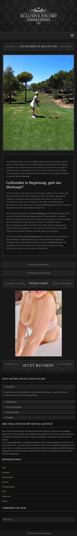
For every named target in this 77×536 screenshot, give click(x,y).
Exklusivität (12, 412)
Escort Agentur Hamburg (29, 236)
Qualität (10, 386)
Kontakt (5, 482)
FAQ (4, 468)
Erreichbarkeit (7, 477)
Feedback (5, 472)
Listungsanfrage (8, 487)
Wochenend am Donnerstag (38, 273)
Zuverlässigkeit (13, 407)
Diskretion (11, 401)
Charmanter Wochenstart (38, 265)
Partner (5, 501)
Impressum (6, 496)
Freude (9, 417)
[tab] (38, 387)
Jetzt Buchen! (38, 365)
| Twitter (8, 520)
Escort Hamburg (43, 205)
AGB (4, 491)
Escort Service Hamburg (19, 176)
